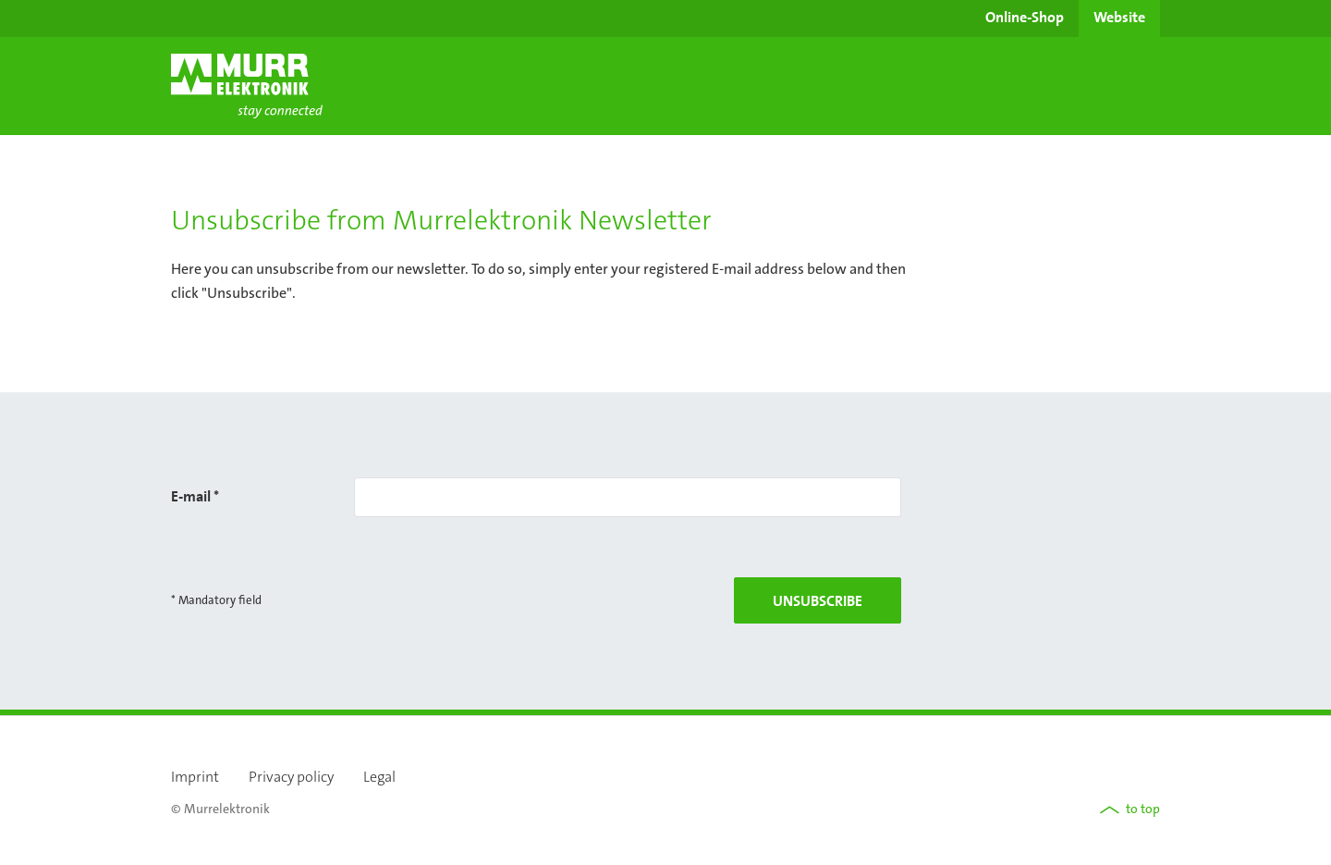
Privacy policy (291, 776)
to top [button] (1130, 808)
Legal (379, 776)
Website (1119, 16)
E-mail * (195, 496)
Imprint (195, 776)
